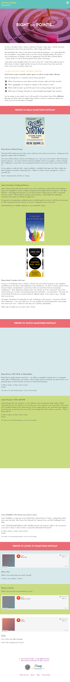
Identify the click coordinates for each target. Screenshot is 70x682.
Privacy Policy (46, 675)
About (33, 675)
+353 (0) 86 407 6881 (27, 659)
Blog (38, 675)
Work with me (24, 675)
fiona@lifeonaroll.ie (43, 659)
